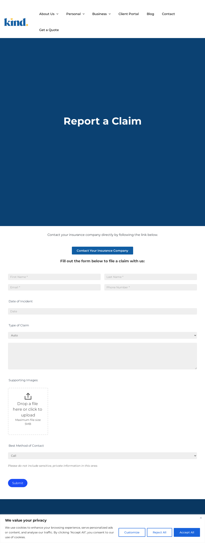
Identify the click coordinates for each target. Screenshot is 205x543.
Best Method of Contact (26, 445)
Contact (165, 14)
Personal (78, 14)
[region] (102, 528)
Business (102, 14)
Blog (148, 14)
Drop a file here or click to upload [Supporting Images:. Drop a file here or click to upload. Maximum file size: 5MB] (28, 409)
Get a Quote (188, 14)
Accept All (187, 532)
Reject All (159, 532)
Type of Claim (19, 325)
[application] (60, 14)
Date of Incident (21, 301)
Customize (132, 532)
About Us (52, 14)
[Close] (200, 517)
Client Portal (128, 14)
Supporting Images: (23, 380)
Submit (17, 483)
